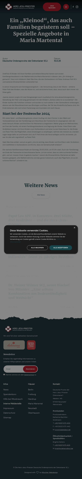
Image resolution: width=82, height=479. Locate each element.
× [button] (74, 227)
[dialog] (41, 239)
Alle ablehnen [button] (37, 248)
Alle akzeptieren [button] (60, 248)
